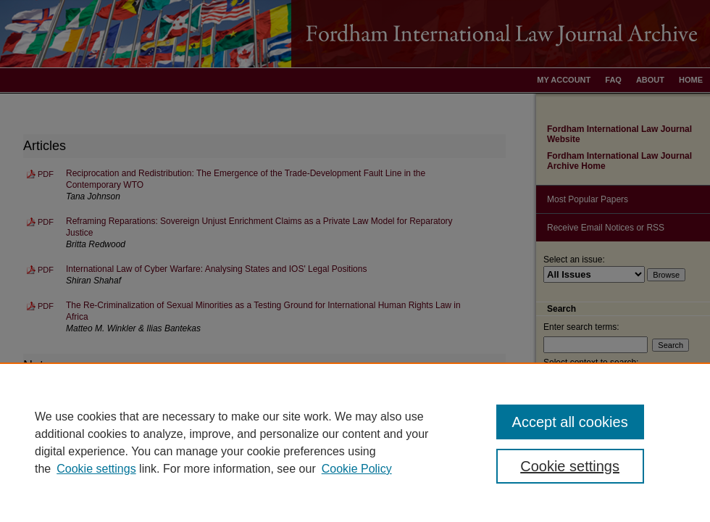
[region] (355, 442)
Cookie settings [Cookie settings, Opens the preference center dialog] (569, 466)
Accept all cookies (570, 422)
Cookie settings (96, 469)
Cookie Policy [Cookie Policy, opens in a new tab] (357, 469)
